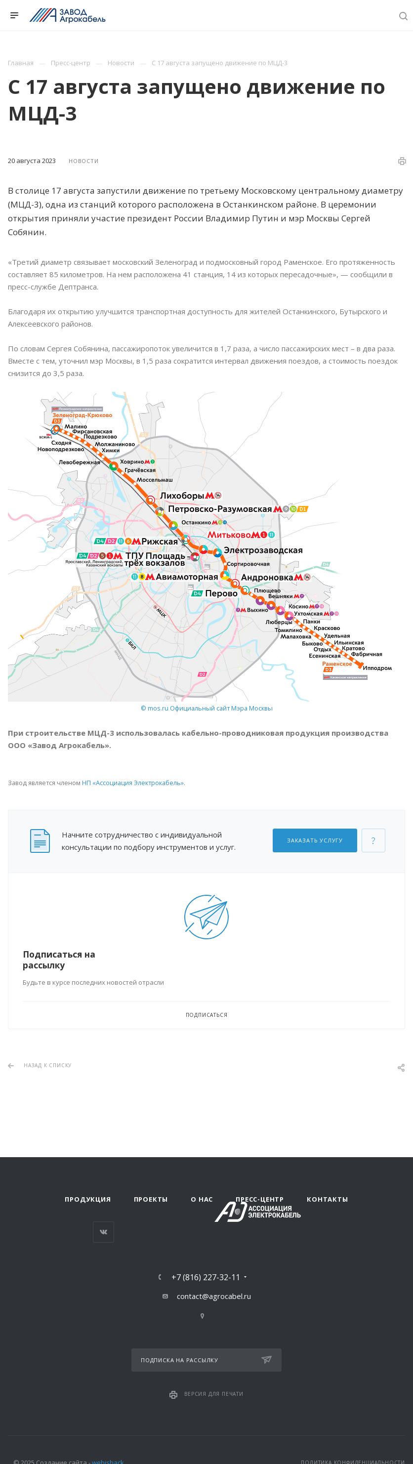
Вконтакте (103, 1232)
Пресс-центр (260, 1199)
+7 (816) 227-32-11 (205, 1277)
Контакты (327, 1199)
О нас (202, 1199)
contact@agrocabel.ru (214, 1296)
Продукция (88, 1199)
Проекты (151, 1199)
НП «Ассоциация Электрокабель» (133, 782)
